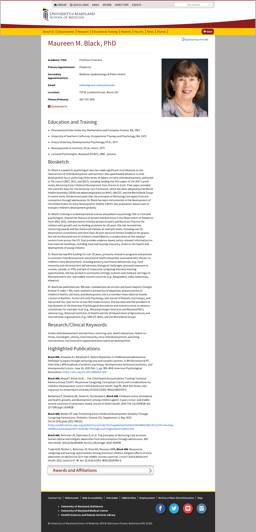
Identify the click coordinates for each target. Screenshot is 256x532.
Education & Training (104, 32)
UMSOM (61, 4)
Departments (66, 32)
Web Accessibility (92, 498)
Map (200, 498)
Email (95, 4)
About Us (48, 32)
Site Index (112, 498)
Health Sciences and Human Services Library (88, 515)
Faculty (139, 32)
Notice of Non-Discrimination (176, 498)
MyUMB (107, 4)
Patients (126, 32)
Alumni (161, 32)
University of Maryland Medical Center (84, 510)
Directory (122, 4)
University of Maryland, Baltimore (82, 506)
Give (209, 31)
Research (83, 32)
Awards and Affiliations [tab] (75, 470)
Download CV (59, 106)
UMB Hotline (128, 498)
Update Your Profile (196, 39)
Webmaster (72, 498)
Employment (147, 498)
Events (136, 4)
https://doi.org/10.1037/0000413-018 (84, 372)
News (150, 32)
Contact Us (54, 498)
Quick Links (81, 4)
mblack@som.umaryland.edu (97, 85)
